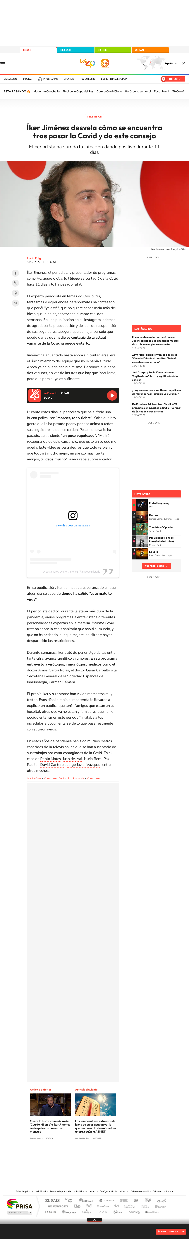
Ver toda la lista (154, 565)
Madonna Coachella (46, 91)
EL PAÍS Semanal (130, 1205)
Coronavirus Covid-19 (56, 778)
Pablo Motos (50, 758)
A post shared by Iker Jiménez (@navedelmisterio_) (73, 571)
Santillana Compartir (107, 1200)
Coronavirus (94, 778)
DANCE (102, 50)
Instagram (72, 1152)
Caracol (160, 1200)
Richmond (50, 1211)
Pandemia (78, 778)
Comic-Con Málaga (109, 91)
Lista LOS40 (10, 78)
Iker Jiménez (34, 778)
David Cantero (51, 764)
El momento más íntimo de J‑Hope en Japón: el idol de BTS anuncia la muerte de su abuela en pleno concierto (155, 340)
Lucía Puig (34, 258)
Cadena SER (122, 1200)
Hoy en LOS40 (87, 78)
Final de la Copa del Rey (78, 91)
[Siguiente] (183, 91)
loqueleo (134, 1211)
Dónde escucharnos (163, 1191)
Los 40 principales (70, 1200)
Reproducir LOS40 (112, 395)
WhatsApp (15, 293)
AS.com (134, 1200)
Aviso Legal (22, 1191)
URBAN (139, 50)
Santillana (87, 1200)
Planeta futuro (143, 1205)
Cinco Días (102, 1205)
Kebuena (156, 1205)
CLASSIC (65, 50)
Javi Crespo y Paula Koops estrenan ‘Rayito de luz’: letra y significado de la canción (155, 376)
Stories (117, 1152)
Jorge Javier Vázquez (83, 764)
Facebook (15, 273)
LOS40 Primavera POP (114, 78)
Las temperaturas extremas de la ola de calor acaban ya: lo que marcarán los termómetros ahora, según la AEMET (95, 1126)
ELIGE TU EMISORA (169, 1231)
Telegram (15, 303)
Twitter (15, 283)
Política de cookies (86, 1191)
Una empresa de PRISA (19, 1203)
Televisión (94, 116)
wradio (88, 1205)
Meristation (151, 1211)
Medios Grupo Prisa (19, 1212)
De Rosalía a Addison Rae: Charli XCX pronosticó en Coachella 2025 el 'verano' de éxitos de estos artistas (156, 407)
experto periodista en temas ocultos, (61, 296)
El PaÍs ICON (102, 1211)
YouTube (87, 1152)
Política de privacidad (61, 1191)
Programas (50, 78)
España (168, 63)
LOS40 (27, 50)
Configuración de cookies (113, 1191)
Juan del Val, (73, 758)
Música (27, 78)
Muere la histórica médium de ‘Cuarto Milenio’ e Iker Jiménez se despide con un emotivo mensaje (50, 1126)
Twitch (109, 1152)
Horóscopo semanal (138, 91)
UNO (78, 1205)
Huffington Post (57, 1205)
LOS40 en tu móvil (139, 1191)
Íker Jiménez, (37, 272)
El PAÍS (52, 1200)
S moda (118, 1211)
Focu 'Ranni (161, 91)
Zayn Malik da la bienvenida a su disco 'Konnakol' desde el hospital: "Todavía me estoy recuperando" (154, 358)
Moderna (68, 1211)
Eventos (69, 78)
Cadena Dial (116, 1205)
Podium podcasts (86, 1211)
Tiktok (80, 1152)
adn (147, 1200)
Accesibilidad (39, 1191)
